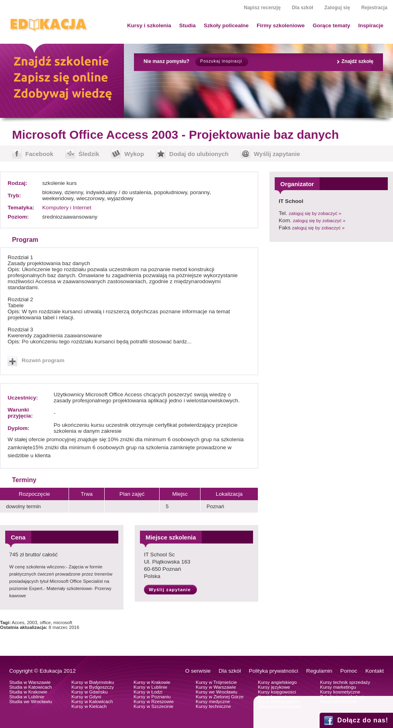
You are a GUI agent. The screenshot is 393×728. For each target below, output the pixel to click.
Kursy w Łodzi (148, 691)
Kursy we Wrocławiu (216, 691)
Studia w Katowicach (30, 687)
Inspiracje (370, 25)
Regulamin (319, 671)
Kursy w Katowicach (92, 701)
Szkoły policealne (226, 25)
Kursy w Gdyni (86, 696)
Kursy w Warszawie (216, 687)
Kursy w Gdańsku (89, 691)
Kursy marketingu (338, 687)
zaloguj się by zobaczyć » (315, 213)
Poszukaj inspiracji (221, 61)
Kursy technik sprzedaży (345, 682)
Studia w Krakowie (28, 691)
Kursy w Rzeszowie (154, 701)
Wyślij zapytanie (277, 153)
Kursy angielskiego (277, 682)
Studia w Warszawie (30, 682)
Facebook (39, 153)
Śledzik (89, 153)
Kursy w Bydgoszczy (92, 687)
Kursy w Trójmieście (216, 682)
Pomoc (348, 671)
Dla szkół (302, 7)
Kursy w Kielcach (89, 706)
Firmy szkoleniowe (281, 25)
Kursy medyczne (213, 701)
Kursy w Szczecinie (153, 706)
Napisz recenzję (262, 7)
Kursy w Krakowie (152, 682)
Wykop (134, 153)
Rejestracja (374, 7)
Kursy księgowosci (277, 691)
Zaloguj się (337, 7)
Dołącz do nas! (362, 720)
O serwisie (198, 671)
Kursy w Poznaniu (152, 696)
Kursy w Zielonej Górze (219, 696)
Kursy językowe (274, 687)
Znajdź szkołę (357, 61)
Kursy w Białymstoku (92, 682)
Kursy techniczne (213, 706)
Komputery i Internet (66, 208)
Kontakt (374, 671)
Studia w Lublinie (26, 696)
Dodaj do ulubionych (199, 153)
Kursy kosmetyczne (340, 691)
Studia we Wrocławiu (30, 701)
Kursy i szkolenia (149, 25)
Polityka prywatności (273, 671)
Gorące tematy (331, 25)
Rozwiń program (43, 360)
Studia (187, 25)
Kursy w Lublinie (150, 687)
